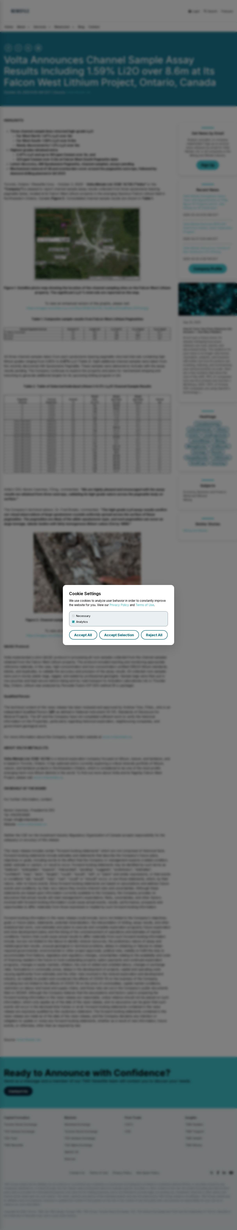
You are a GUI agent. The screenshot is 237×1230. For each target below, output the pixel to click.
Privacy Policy (119, 605)
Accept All (83, 635)
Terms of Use (144, 605)
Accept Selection (119, 635)
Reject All (154, 635)
